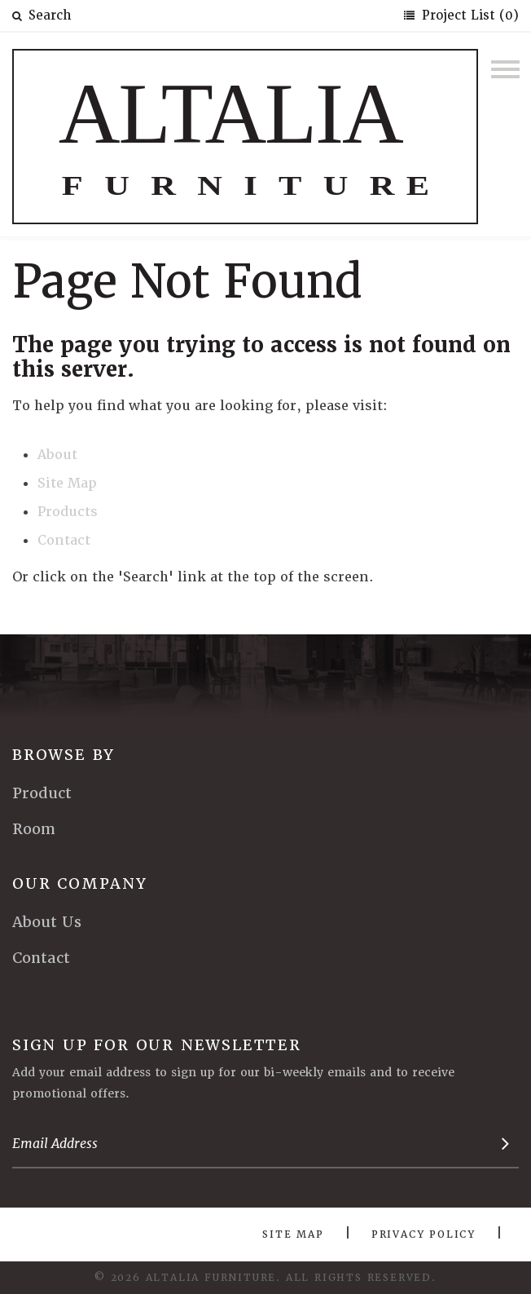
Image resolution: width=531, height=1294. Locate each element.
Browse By (63, 754)
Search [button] (41, 15)
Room (33, 828)
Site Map (67, 483)
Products (67, 511)
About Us (46, 921)
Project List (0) (468, 15)
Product (42, 793)
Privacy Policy (423, 1234)
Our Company (79, 883)
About (57, 454)
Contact (63, 540)
